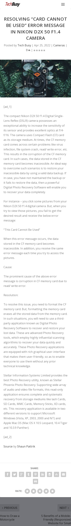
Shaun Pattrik (26, 446)
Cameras (59, 45)
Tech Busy (24, 45)
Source (8, 446)
